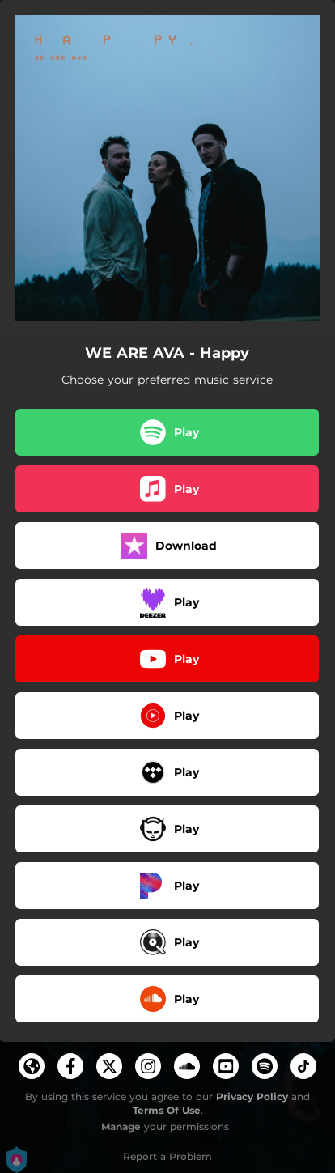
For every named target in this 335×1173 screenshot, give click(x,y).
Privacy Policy (252, 1096)
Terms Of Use (167, 1110)
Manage (121, 1126)
